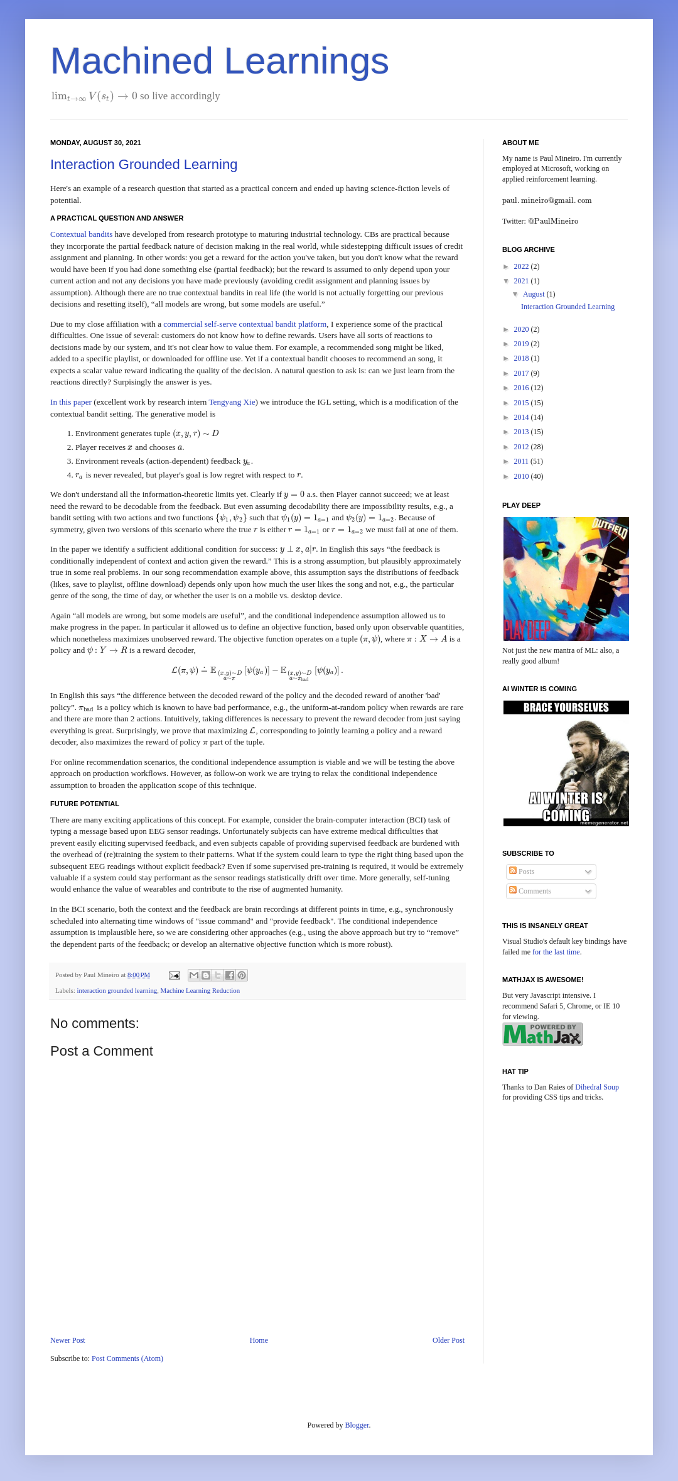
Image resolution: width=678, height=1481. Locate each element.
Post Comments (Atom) (127, 1358)
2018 (522, 358)
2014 (522, 417)
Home (259, 1340)
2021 (522, 280)
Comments (530, 891)
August (535, 294)
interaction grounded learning (117, 990)
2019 (522, 343)
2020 (522, 329)
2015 (522, 402)
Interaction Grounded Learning (143, 164)
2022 (522, 266)
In (54, 402)
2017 (522, 373)
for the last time (556, 952)
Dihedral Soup (597, 1087)
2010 (522, 476)
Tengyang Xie (231, 402)
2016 (522, 387)
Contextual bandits (81, 234)
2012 (522, 446)
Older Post (449, 1340)
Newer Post (67, 1340)
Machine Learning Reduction (200, 990)
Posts (521, 871)
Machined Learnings (219, 61)
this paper (75, 402)
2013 (522, 431)
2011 (522, 461)
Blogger (357, 1425)
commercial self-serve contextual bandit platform (244, 324)
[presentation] (94, 96)
